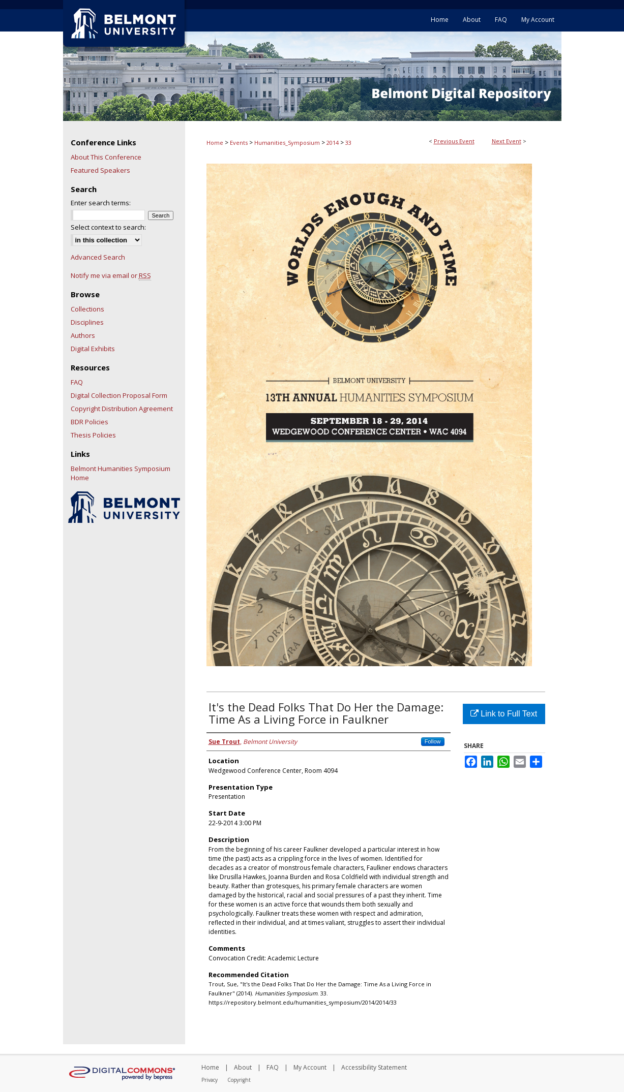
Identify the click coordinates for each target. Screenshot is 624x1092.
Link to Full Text (503, 713)
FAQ (77, 382)
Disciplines (87, 322)
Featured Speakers (100, 170)
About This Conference (106, 157)
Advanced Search (98, 257)
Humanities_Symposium (287, 142)
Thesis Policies (93, 435)
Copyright (239, 1079)
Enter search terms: (101, 202)
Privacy (209, 1079)
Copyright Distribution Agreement (122, 408)
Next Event (506, 141)
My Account (309, 1067)
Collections (87, 309)
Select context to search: (108, 227)
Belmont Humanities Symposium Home (120, 473)
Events (239, 142)
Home (214, 142)
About (243, 1067)
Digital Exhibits (93, 348)
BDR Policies (89, 421)
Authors (83, 335)
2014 (333, 142)
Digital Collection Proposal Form (119, 395)
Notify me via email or (111, 275)
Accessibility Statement (374, 1067)
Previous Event (454, 141)
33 (348, 142)
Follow (433, 741)
